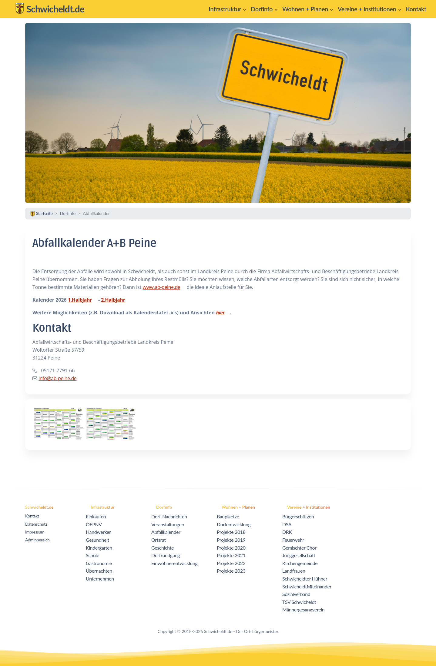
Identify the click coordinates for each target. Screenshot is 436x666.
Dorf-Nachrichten (169, 516)
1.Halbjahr (80, 299)
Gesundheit (97, 540)
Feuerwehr (293, 540)
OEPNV (94, 524)
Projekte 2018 (231, 532)
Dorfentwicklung (233, 524)
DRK (287, 532)
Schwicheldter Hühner (304, 578)
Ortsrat (158, 540)
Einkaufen (96, 516)
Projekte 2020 (231, 548)
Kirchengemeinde (299, 563)
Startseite (41, 213)
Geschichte (162, 548)
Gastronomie (99, 563)
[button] (227, 9)
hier (220, 312)
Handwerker (98, 532)
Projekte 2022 (231, 563)
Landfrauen (293, 571)
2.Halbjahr (113, 299)
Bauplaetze (228, 516)
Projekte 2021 (231, 555)
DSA (286, 524)
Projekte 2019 (231, 540)
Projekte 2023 (231, 571)
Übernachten (99, 571)
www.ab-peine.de (161, 287)
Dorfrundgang (165, 555)
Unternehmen (100, 578)
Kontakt (32, 515)
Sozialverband (296, 594)
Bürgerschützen (298, 516)
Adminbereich (37, 539)
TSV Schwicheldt (299, 602)
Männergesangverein (303, 609)
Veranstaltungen (167, 524)
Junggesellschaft (298, 555)
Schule (92, 555)
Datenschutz (36, 524)
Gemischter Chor (299, 548)
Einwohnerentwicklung (174, 563)
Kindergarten (99, 548)
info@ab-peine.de (57, 378)
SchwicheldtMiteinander (306, 586)
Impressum (34, 531)
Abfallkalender (165, 532)
